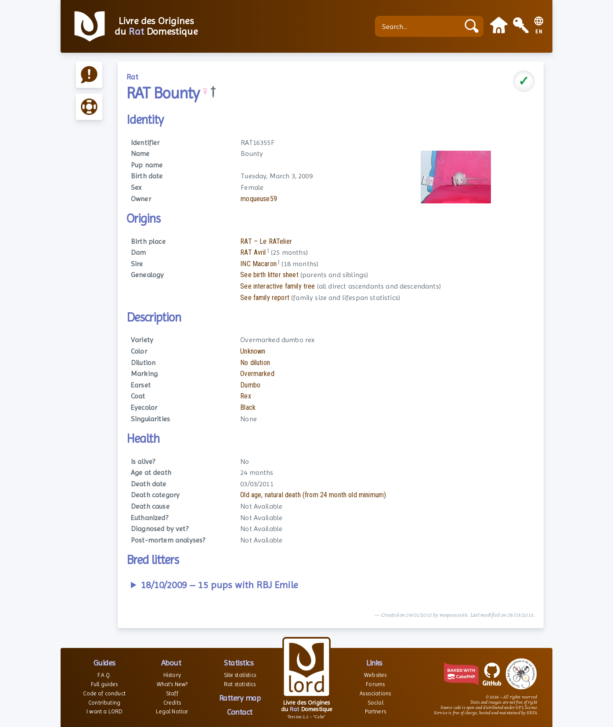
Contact (239, 711)
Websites (375, 675)
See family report (264, 297)
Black (248, 407)
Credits (172, 702)
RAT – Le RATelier (266, 241)
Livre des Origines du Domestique (156, 26)
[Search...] (419, 26)
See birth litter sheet (269, 275)
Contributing (104, 702)
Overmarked (257, 373)
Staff (172, 693)
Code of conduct (104, 693)
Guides (104, 662)
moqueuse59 (259, 199)
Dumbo (250, 385)
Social (375, 702)
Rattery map (240, 697)
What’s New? (172, 684)
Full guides (104, 684)
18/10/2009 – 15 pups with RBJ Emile (219, 584)
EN (539, 32)
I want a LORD (104, 711)
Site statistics (240, 675)
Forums (375, 684)
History (172, 675)
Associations (375, 693)
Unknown (252, 351)
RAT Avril (253, 252)
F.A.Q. (104, 675)
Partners (375, 711)
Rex (245, 396)
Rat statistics (240, 684)
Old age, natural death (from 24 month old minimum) (313, 495)
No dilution (255, 362)
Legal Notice (172, 711)
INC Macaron (258, 264)
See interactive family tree (277, 286)
